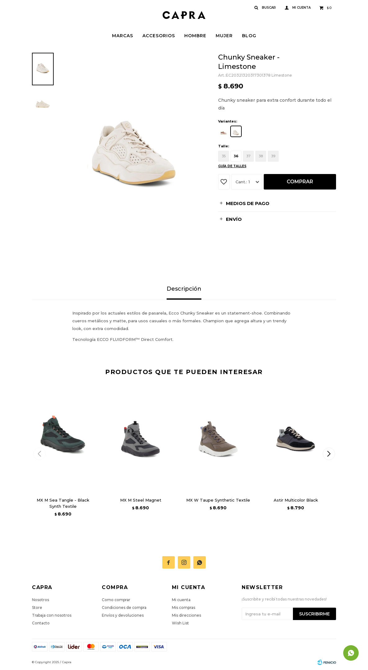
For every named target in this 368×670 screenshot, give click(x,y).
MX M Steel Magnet (140, 500)
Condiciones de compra (124, 607)
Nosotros (40, 599)
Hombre (195, 35)
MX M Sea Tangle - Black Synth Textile (63, 503)
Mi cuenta (181, 599)
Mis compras (183, 607)
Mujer (224, 35)
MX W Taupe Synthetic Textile (218, 500)
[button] (329, 454)
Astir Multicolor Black (296, 500)
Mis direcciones (186, 615)
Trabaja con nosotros (51, 615)
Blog (249, 35)
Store (37, 607)
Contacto (41, 623)
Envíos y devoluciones (123, 615)
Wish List (180, 623)
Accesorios (158, 35)
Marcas (122, 35)
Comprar (300, 182)
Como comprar (116, 599)
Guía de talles (232, 166)
